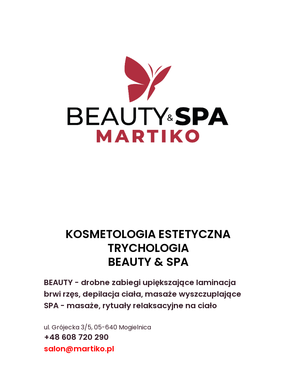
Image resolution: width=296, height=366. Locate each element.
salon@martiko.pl (79, 348)
